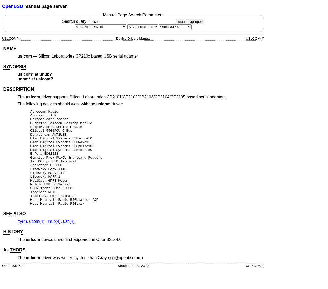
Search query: (119, 21)
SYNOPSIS (14, 66)
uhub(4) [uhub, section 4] (54, 240)
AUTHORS (14, 269)
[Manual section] (100, 26)
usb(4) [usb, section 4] (69, 240)
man (181, 22)
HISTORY (13, 250)
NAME (9, 48)
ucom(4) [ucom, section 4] (36, 240)
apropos (196, 22)
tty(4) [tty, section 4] (22, 240)
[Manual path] (175, 26)
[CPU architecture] (142, 26)
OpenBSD (12, 6)
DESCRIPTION (18, 89)
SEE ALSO (14, 232)
